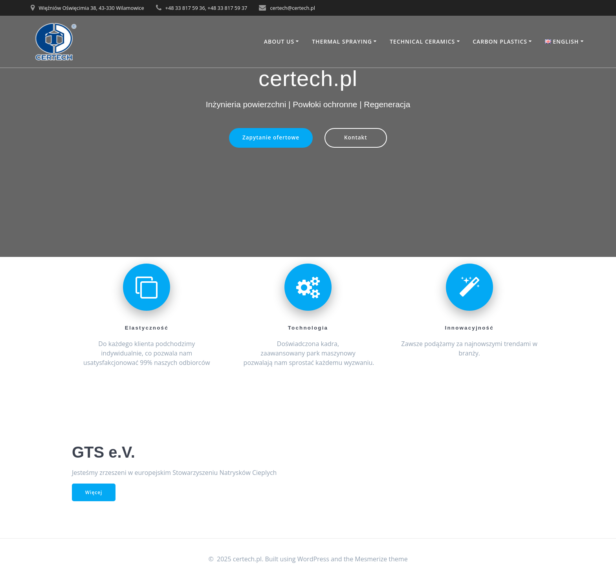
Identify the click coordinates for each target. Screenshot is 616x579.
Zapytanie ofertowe (270, 138)
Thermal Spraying (342, 41)
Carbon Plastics (500, 41)
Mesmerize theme (381, 559)
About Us (279, 41)
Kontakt (355, 138)
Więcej (94, 492)
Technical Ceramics (422, 41)
